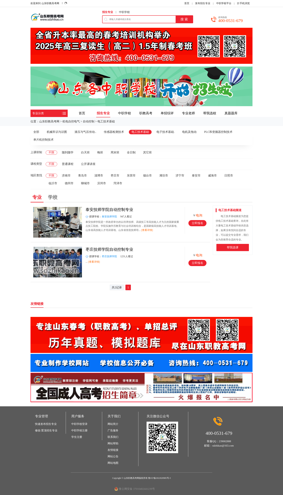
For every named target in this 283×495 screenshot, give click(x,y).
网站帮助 (113, 443)
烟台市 (147, 175)
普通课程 (67, 163)
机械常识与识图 (57, 131)
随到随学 (67, 152)
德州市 (69, 183)
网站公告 (113, 456)
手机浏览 (245, 3)
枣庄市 (115, 175)
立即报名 (197, 223)
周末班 (115, 152)
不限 (51, 152)
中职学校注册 (79, 430)
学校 (52, 197)
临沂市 (53, 183)
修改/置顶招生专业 (46, 430)
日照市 (228, 175)
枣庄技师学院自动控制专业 (109, 249)
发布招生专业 (202, 3)
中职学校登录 (79, 424)
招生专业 (107, 12)
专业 (37, 197)
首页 (186, 3)
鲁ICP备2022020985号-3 (159, 478)
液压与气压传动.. (85, 131)
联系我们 (113, 437)
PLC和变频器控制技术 (218, 131)
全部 (36, 131)
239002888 (225, 441)
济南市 (66, 175)
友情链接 (113, 449)
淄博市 (98, 175)
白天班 (85, 152)
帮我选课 (232, 247)
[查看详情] (147, 230)
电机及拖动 (189, 131)
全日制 (131, 152)
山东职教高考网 (50, 3)
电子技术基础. (165, 131)
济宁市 (180, 175)
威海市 (212, 175)
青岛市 (82, 175)
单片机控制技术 (43, 139)
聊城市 (85, 183)
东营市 (131, 175)
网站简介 (113, 424)
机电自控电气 (71, 121)
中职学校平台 (223, 3)
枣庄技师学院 (109, 256)
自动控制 (88, 121)
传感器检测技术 (114, 131)
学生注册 (76, 437)
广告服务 (113, 430)
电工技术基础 (106, 121)
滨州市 (101, 183)
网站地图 (113, 462)
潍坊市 (163, 175)
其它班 (147, 152)
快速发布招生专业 (46, 424)
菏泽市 (118, 183)
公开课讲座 (88, 163)
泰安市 (196, 175)
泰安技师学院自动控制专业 (109, 209)
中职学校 (124, 12)
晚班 (100, 152)
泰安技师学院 (109, 216)
